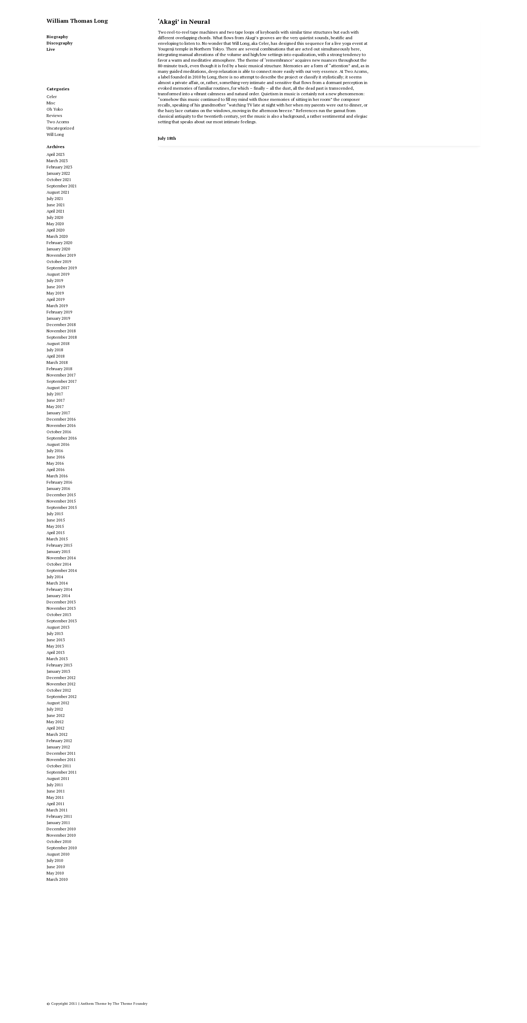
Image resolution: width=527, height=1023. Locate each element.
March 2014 (57, 583)
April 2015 (55, 532)
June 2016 (56, 456)
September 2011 (62, 772)
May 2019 (55, 293)
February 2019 (59, 311)
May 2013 (55, 646)
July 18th (167, 138)
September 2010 (62, 847)
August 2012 (58, 702)
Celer (52, 96)
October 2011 (59, 765)
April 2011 (55, 803)
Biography (57, 36)
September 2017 (62, 381)
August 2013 (58, 627)
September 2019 (62, 267)
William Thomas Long (77, 21)
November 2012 (61, 683)
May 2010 (55, 873)
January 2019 (58, 318)
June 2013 (56, 639)
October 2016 (59, 431)
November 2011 (61, 759)
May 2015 (55, 526)
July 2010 (55, 860)
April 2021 (55, 211)
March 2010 (57, 879)
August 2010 (58, 854)
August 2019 (58, 274)
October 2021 (59, 179)
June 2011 (56, 791)
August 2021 (58, 192)
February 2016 (59, 482)
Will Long (55, 134)
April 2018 (55, 356)
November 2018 (61, 330)
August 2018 (58, 343)
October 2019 (59, 261)
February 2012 (59, 740)
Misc (51, 102)
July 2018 (55, 349)
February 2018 (59, 368)
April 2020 (55, 230)
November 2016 (61, 425)
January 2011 (58, 822)
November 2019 (61, 255)
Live (51, 49)
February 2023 (59, 167)
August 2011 (58, 778)
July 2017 (55, 393)
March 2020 (57, 236)
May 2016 (55, 463)
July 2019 (55, 280)
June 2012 (56, 715)
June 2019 (56, 286)
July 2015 (55, 513)
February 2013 (59, 665)
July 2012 (55, 709)
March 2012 (57, 734)
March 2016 (57, 475)
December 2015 (61, 494)
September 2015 (62, 507)
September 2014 (62, 570)
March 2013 (57, 658)
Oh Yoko (55, 109)
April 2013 (55, 652)
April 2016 (55, 469)
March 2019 (57, 305)
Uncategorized (60, 128)
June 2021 (56, 204)
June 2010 (56, 866)
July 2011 (55, 784)
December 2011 (61, 753)
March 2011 (57, 810)
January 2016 (58, 488)
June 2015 (56, 520)
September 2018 (62, 337)
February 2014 (59, 589)
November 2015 (61, 501)
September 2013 (62, 620)
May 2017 (55, 406)
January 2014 (58, 595)
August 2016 (58, 444)
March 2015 (57, 538)
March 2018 (57, 362)
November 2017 (61, 375)
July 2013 (55, 633)
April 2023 (55, 154)
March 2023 (57, 160)
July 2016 (55, 450)
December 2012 (61, 677)
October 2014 (59, 564)
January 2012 (58, 746)
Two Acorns (58, 121)
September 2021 (62, 185)
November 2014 (61, 557)
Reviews (54, 115)
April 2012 (55, 728)
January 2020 (58, 248)
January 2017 (58, 412)
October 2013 (59, 614)
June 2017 (56, 400)
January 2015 (58, 551)
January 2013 (58, 671)
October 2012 (59, 690)
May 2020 (55, 223)
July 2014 (55, 576)
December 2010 (61, 828)
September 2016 (62, 438)
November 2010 (61, 835)
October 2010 (59, 841)
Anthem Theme (93, 1003)
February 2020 (59, 242)
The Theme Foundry (130, 1003)
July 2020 (55, 217)
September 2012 (62, 696)
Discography (59, 43)
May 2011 (55, 797)
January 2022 (58, 173)
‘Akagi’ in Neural (184, 21)
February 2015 (59, 545)
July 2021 (55, 198)
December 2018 (61, 324)
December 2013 (61, 601)
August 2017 (58, 387)
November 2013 (61, 608)
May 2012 (55, 721)
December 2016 (61, 419)
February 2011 (59, 816)
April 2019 (55, 299)
